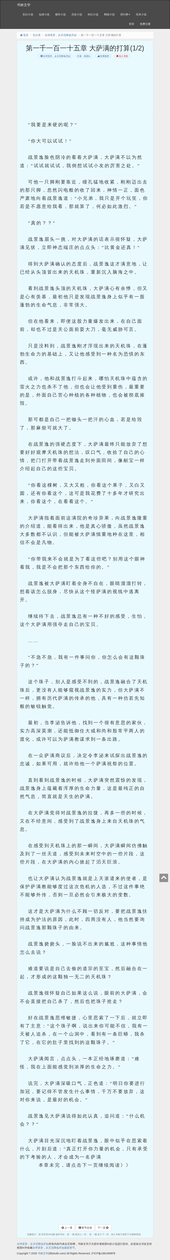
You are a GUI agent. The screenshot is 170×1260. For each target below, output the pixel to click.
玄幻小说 (28, 14)
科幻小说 (93, 14)
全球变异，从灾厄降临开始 (61, 35)
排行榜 (125, 14)
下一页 (103, 1227)
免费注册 (145, 23)
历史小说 (76, 14)
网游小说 (109, 14)
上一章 (66, 1227)
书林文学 (24, 5)
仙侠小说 (44, 14)
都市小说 (60, 14)
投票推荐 (103, 56)
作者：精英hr (83, 56)
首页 (24, 35)
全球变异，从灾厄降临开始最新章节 (53, 1247)
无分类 (37, 35)
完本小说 (141, 14)
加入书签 (122, 56)
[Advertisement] (85, 87)
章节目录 (85, 1227)
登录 (131, 23)
